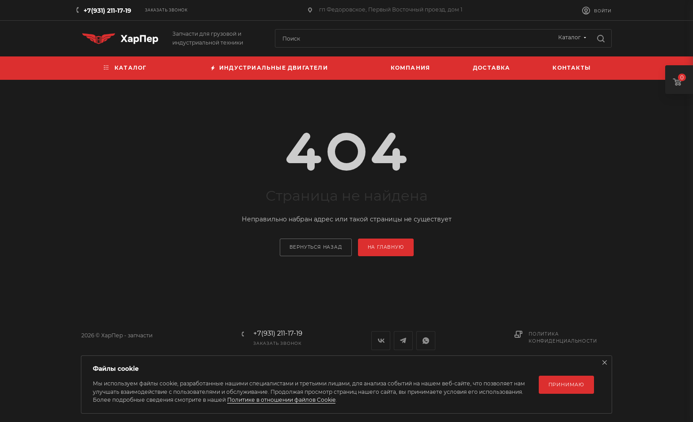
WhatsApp (425, 340)
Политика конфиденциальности (563, 337)
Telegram (403, 340)
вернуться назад (315, 247)
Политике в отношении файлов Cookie (281, 399)
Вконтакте (380, 340)
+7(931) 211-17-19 (107, 11)
